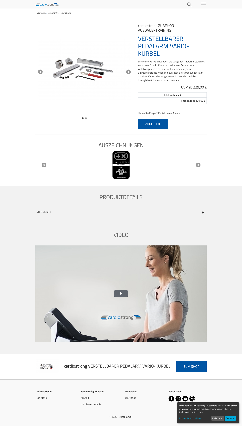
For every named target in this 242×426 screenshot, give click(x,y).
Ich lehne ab (217, 418)
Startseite (41, 12)
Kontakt (85, 398)
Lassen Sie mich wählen (190, 418)
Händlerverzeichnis (91, 404)
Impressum (130, 398)
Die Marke (42, 398)
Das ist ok (230, 418)
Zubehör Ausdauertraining (59, 12)
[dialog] (208, 412)
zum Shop (153, 124)
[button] (40, 71)
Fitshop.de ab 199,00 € (193, 101)
